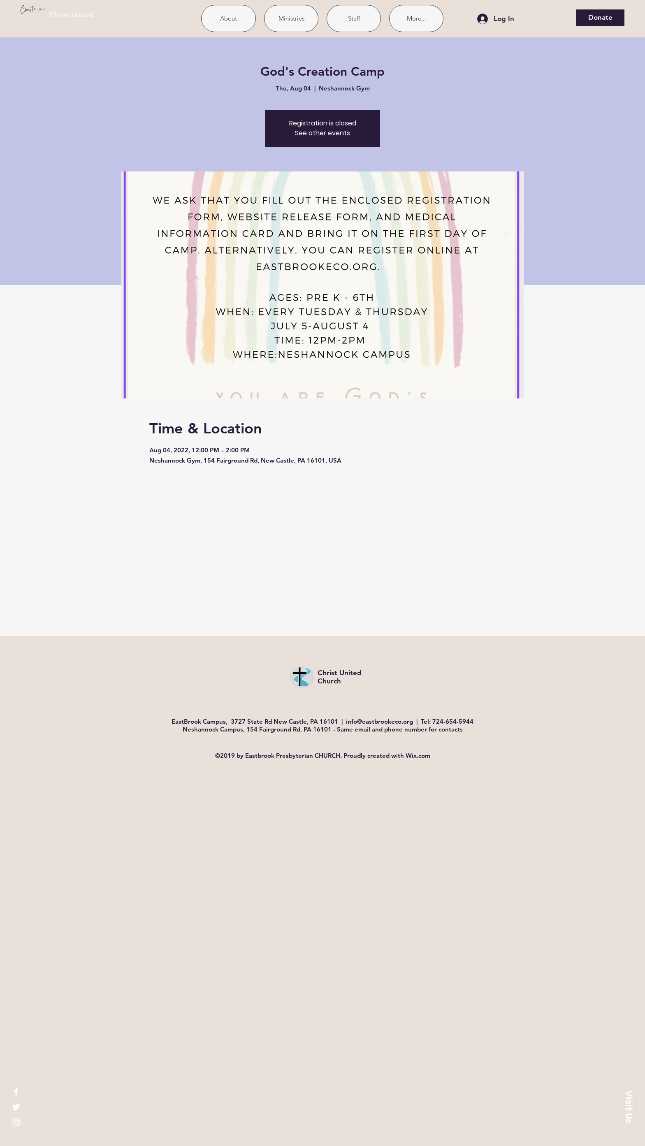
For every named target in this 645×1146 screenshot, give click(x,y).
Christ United (71, 14)
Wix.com (418, 755)
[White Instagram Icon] (16, 1122)
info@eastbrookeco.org (379, 721)
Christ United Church (340, 677)
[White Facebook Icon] (16, 1091)
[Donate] (600, 17)
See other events (322, 133)
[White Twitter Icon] (16, 1107)
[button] (628, 1107)
